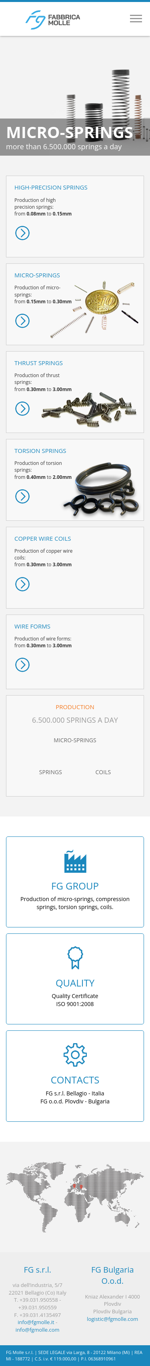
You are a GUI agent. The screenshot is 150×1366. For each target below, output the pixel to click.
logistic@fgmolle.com (112, 1319)
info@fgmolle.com (38, 1329)
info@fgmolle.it (36, 1322)
